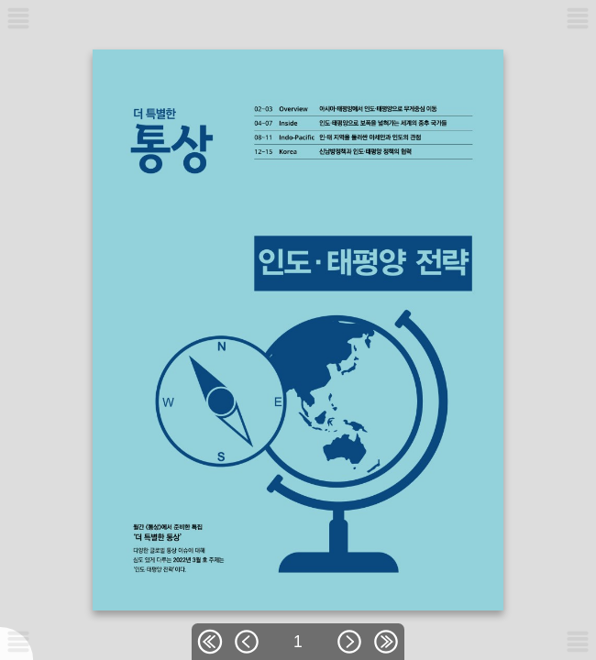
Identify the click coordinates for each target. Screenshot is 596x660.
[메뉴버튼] (18, 641)
